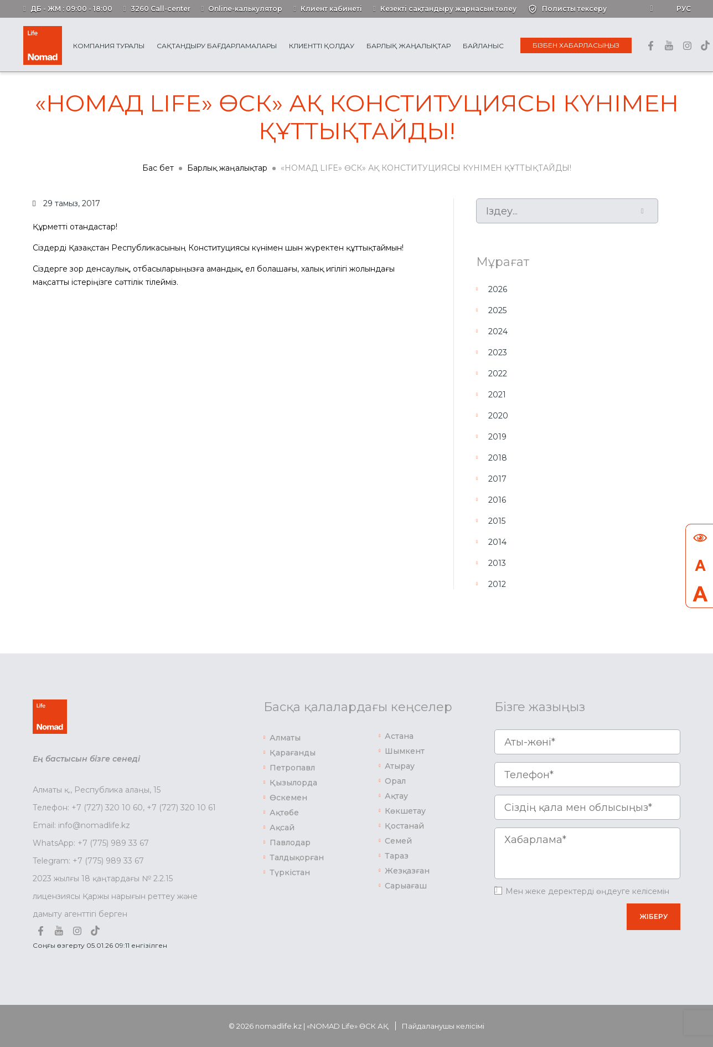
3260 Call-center (160, 8)
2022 (497, 374)
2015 (496, 521)
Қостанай (404, 826)
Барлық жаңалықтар (408, 46)
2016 (497, 500)
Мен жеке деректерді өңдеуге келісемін (587, 891)
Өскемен (288, 798)
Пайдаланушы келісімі (443, 1026)
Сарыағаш (406, 886)
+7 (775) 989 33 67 (113, 843)
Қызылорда (293, 783)
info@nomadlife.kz (94, 825)
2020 (498, 416)
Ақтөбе (284, 813)
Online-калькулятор (245, 8)
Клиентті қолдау (321, 46)
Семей (398, 841)
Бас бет (158, 168)
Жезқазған (407, 871)
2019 (497, 437)
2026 (497, 289)
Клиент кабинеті (331, 8)
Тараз (397, 856)
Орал (395, 781)
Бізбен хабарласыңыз (576, 45)
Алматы (285, 738)
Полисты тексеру (574, 8)
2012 (497, 584)
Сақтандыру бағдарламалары (217, 46)
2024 (498, 331)
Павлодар (290, 842)
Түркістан (290, 872)
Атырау (400, 766)
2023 (497, 352)
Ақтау (396, 796)
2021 (497, 395)
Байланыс (483, 46)
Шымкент (405, 751)
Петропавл (292, 768)
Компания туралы (108, 46)
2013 (497, 563)
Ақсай (282, 828)
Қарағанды (293, 753)
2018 (497, 458)
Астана (399, 736)
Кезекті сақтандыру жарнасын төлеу (448, 8)
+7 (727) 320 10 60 (107, 808)
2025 (497, 310)
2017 (497, 479)
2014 (497, 542)
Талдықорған (297, 857)
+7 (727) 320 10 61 (181, 808)
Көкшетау (405, 811)
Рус (683, 8)
